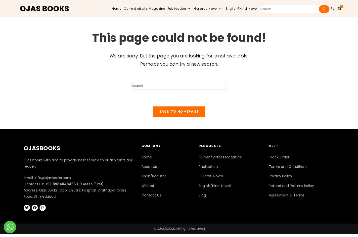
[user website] (332, 8)
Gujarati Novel (211, 179)
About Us (149, 169)
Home (146, 160)
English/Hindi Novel (215, 188)
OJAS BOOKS (44, 8)
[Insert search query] (179, 86)
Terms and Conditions (288, 169)
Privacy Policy (280, 179)
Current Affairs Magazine (220, 160)
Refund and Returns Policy (291, 188)
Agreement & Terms (287, 198)
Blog (202, 198)
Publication (208, 169)
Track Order (279, 160)
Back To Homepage (179, 114)
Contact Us (151, 198)
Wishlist (147, 188)
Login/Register (153, 179)
